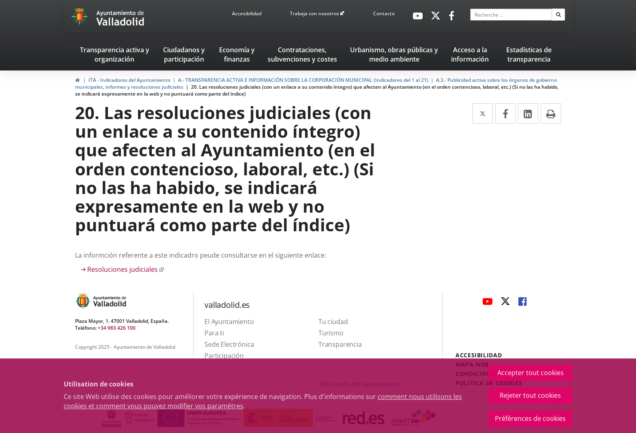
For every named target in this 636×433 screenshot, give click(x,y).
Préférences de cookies (530, 418)
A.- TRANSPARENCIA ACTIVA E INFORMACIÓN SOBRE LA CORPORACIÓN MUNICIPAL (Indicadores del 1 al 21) (303, 80)
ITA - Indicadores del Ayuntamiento (129, 80)
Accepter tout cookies (530, 372)
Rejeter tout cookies (530, 395)
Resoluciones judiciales (125, 269)
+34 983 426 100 (116, 327)
